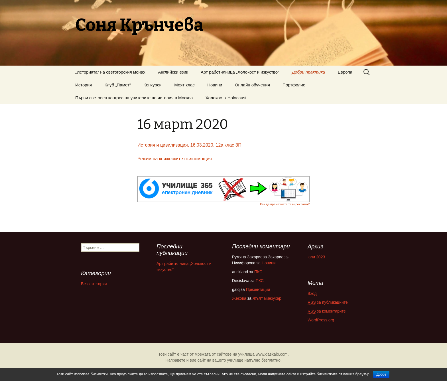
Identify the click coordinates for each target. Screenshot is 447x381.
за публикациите (328, 302)
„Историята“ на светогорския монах (110, 72)
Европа (345, 72)
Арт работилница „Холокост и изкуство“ (240, 72)
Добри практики (308, 72)
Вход (312, 293)
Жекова (239, 298)
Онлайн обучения (252, 84)
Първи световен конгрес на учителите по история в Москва (134, 97)
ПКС (258, 271)
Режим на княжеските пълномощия (174, 158)
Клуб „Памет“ (118, 84)
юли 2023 (316, 257)
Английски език (173, 72)
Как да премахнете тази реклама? (285, 204)
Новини (214, 84)
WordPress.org (321, 320)
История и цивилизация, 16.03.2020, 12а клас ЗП (189, 145)
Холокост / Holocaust (226, 97)
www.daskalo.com (272, 354)
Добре (381, 374)
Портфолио (294, 84)
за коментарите (327, 311)
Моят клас (184, 84)
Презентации (258, 289)
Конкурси (152, 84)
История (83, 84)
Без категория (94, 283)
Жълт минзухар (267, 298)
